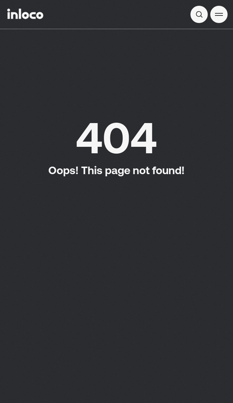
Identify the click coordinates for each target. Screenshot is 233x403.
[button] (219, 14)
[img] (199, 14)
